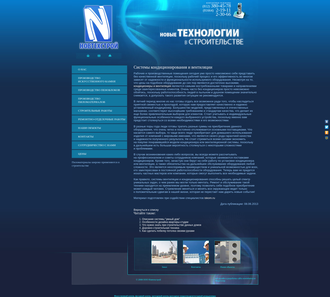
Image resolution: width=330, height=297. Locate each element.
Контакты (86, 136)
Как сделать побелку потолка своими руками (168, 230)
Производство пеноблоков (99, 90)
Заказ (164, 267)
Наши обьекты (227, 267)
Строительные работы (95, 110)
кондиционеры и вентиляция (152, 86)
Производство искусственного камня (97, 79)
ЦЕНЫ (82, 153)
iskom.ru (209, 198)
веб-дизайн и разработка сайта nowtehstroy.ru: (235, 278)
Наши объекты (89, 127)
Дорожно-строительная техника (160, 227)
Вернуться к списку (146, 209)
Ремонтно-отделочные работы (101, 119)
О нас (82, 69)
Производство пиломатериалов (91, 100)
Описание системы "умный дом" (161, 219)
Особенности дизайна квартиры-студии (165, 222)
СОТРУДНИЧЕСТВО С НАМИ (97, 145)
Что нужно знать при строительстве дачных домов (171, 225)
